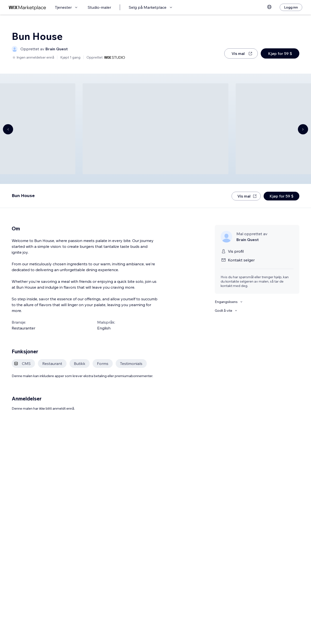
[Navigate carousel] (8, 129)
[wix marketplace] (27, 7)
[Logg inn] (291, 7)
